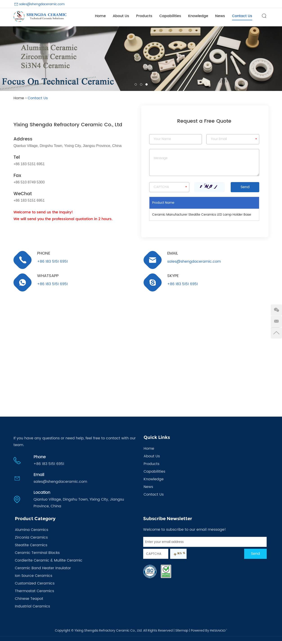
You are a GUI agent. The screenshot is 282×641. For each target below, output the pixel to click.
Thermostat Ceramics (34, 591)
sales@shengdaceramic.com (42, 4)
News (220, 16)
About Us (121, 16)
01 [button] (136, 84)
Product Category (35, 518)
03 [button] (146, 84)
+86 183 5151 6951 (52, 284)
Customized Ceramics (34, 583)
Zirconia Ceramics (31, 537)
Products (144, 16)
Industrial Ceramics (32, 606)
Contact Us (242, 16)
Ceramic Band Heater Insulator (43, 568)
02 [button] (141, 84)
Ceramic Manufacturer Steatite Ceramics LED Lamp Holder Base (201, 214)
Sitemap (181, 630)
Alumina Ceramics (31, 530)
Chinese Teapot (29, 599)
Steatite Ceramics (31, 545)
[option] (141, 58)
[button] (7, 59)
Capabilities (170, 16)
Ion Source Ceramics (33, 576)
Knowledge (198, 16)
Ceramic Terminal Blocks (37, 553)
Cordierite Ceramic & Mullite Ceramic (48, 560)
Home (100, 16)
